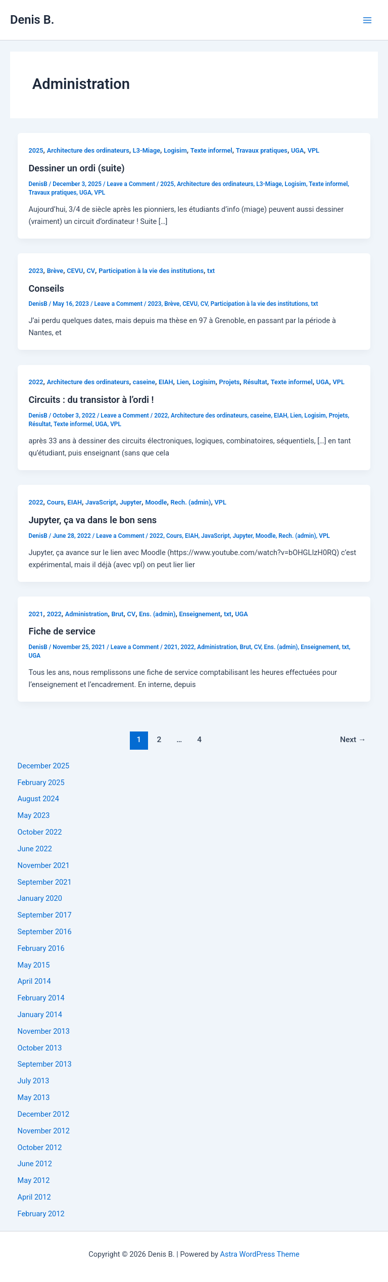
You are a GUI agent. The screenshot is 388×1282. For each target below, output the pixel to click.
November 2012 (44, 1130)
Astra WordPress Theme (260, 1254)
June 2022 (35, 848)
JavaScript (100, 502)
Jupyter (130, 502)
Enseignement (199, 614)
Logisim (175, 150)
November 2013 (44, 1031)
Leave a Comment (131, 184)
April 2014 (34, 981)
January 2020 (40, 898)
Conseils (46, 288)
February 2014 (41, 997)
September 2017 (45, 915)
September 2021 (45, 882)
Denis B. (32, 20)
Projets (229, 382)
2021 (35, 614)
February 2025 (41, 782)
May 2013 (34, 1097)
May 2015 (34, 965)
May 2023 (34, 815)
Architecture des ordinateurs (88, 150)
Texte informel (211, 150)
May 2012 (34, 1180)
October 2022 (40, 832)
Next (353, 739)
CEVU (75, 270)
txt (211, 270)
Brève (55, 270)
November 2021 (44, 865)
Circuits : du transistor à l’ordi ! (91, 399)
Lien (183, 382)
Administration (86, 614)
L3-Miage (146, 150)
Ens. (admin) (157, 614)
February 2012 (41, 1213)
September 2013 (45, 1064)
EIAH (166, 382)
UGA (297, 150)
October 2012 (40, 1147)
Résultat (255, 382)
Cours (55, 502)
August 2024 (38, 798)
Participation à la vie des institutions (151, 270)
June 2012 (35, 1163)
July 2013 (34, 1080)
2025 (35, 150)
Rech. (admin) (190, 502)
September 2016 (45, 931)
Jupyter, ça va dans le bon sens (92, 520)
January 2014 (40, 1014)
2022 (35, 382)
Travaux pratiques (261, 150)
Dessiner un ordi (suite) (76, 168)
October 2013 (40, 1047)
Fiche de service (61, 631)
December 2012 (44, 1114)
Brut (117, 614)
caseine (144, 382)
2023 (35, 270)
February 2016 (41, 948)
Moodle (156, 502)
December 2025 (44, 765)
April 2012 (34, 1197)
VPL (313, 150)
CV (90, 270)
